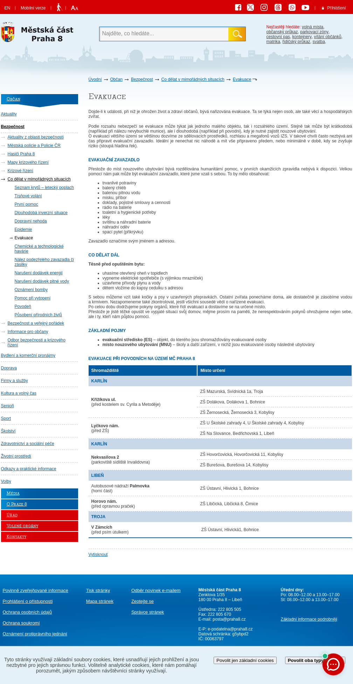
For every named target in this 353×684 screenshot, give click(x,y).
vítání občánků (327, 36)
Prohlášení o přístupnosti (28, 601)
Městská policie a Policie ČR (34, 145)
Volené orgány (22, 526)
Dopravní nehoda (31, 221)
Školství (8, 431)
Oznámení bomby (31, 289)
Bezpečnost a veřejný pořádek (36, 323)
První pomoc (26, 204)
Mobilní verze (33, 8)
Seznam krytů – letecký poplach (44, 187)
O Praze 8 (17, 504)
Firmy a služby (14, 380)
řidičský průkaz (296, 41)
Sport (6, 418)
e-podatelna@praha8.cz (230, 629)
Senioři (7, 405)
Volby (6, 481)
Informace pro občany (28, 331)
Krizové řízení (20, 170)
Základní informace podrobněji (309, 619)
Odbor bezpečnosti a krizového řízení (36, 342)
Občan (116, 79)
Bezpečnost (142, 79)
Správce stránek (147, 612)
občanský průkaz (282, 31)
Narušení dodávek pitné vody (42, 281)
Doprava (9, 368)
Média (13, 493)
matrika (273, 41)
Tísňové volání (28, 195)
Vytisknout (98, 554)
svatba (319, 41)
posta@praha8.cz (229, 619)
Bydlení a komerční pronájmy (28, 355)
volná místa (312, 26)
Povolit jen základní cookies (245, 660)
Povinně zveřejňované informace (35, 590)
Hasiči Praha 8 (21, 153)
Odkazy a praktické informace (28, 468)
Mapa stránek (99, 601)
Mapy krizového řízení (28, 162)
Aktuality (9, 114)
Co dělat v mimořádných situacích (192, 79)
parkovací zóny (314, 31)
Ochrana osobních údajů (27, 612)
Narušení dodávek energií (39, 272)
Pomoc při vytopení (33, 298)
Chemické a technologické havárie (39, 249)
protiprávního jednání (35, 633)
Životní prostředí (16, 456)
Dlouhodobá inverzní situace (41, 212)
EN (8, 8)
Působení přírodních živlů (38, 314)
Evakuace (242, 79)
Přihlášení (336, 8)
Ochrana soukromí (21, 623)
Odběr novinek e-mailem (156, 590)
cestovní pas (278, 36)
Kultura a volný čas (18, 393)
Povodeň (23, 306)
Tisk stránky (98, 590)
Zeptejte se (142, 601)
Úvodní (95, 79)
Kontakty (16, 537)
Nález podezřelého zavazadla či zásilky (44, 262)
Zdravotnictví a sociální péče (27, 443)
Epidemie (23, 229)
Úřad (12, 515)
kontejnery (302, 36)
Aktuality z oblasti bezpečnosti (36, 137)
